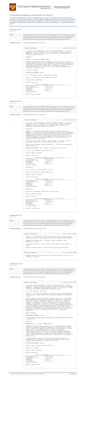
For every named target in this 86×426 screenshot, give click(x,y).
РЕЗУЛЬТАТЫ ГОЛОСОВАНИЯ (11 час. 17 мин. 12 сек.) (50, 92)
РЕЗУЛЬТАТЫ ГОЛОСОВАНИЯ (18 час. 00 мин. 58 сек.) (50, 402)
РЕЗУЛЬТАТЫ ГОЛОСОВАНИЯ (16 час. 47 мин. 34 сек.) (50, 201)
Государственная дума (39, 7)
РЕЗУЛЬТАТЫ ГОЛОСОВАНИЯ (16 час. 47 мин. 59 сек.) (50, 225)
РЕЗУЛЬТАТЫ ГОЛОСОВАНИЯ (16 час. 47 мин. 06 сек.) (50, 175)
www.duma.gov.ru (73, 423)
